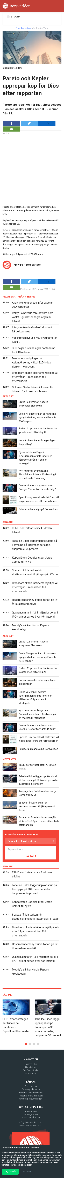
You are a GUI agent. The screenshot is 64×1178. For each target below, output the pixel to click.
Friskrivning (31, 1086)
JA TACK (31, 856)
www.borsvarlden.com (30, 1125)
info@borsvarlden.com (30, 1122)
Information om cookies (31, 1092)
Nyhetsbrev (30, 1067)
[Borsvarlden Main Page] (17, 6)
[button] (26, 1044)
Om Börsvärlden (31, 1070)
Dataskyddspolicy (31, 1089)
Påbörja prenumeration (31, 1095)
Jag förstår (10, 1171)
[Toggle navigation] (57, 6)
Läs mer (27, 1171)
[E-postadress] (30, 849)
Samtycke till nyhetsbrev (22, 841)
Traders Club (30, 1064)
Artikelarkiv (30, 1073)
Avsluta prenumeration (30, 1098)
